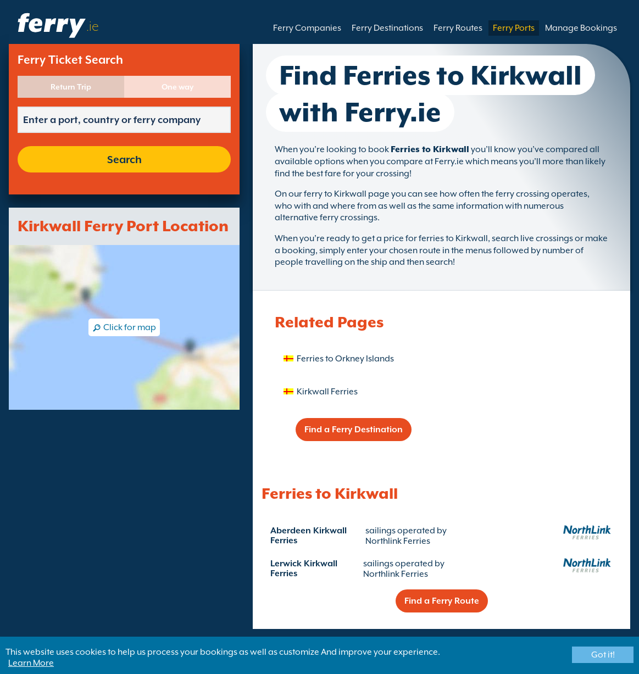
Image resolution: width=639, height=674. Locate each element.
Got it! (603, 655)
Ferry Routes (458, 28)
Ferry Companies (307, 28)
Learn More (31, 663)
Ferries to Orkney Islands (345, 359)
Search (124, 159)
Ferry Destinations (387, 28)
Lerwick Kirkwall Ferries (303, 568)
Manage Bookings (581, 28)
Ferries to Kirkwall (430, 149)
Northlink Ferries (397, 541)
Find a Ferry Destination (353, 430)
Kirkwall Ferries (327, 392)
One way (177, 86)
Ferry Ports (514, 28)
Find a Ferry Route (441, 601)
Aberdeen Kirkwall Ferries (308, 535)
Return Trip (71, 86)
